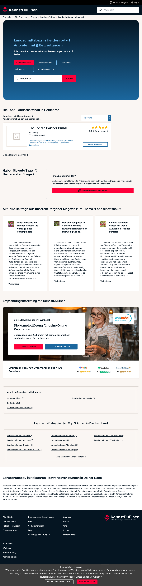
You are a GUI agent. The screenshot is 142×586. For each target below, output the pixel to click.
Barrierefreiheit (69, 534)
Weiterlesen (13, 284)
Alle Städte (8, 18)
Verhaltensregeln (36, 526)
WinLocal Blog (9, 552)
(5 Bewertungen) (100, 131)
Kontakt (66, 530)
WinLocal (7, 548)
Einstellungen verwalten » (89, 576)
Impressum (8, 543)
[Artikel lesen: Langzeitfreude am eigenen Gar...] (11, 229)
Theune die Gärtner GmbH (48, 128)
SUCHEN (69, 78)
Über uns (67, 517)
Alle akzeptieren (87, 582)
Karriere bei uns (10, 557)
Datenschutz (34, 517)
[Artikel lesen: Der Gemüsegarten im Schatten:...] (56, 229)
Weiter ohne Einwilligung (59, 582)
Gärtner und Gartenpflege (20, 407)
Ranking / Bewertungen (39, 534)
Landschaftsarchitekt (83, 398)
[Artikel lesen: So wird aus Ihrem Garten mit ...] (103, 229)
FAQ (30, 530)
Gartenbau (13, 403)
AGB (30, 521)
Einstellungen (48, 517)
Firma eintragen (10, 530)
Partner (66, 526)
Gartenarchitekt (15, 398)
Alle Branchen (25, 18)
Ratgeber (42, 18)
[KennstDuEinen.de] (20, 10)
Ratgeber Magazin (11, 526)
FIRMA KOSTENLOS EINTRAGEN (92, 190)
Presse (66, 521)
